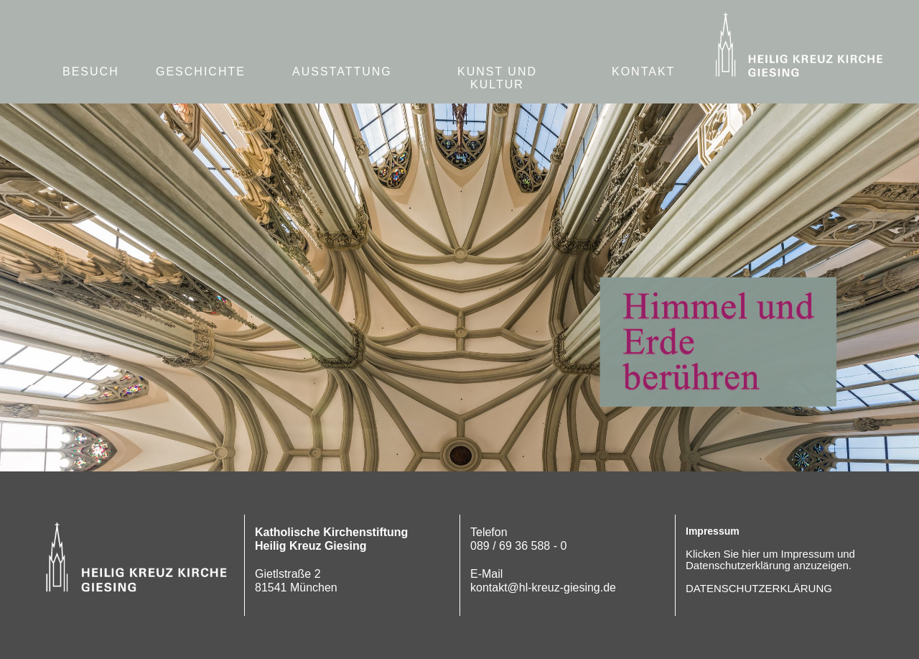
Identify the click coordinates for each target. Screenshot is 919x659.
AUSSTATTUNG (342, 71)
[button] (643, 72)
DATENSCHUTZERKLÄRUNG (759, 588)
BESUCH (90, 71)
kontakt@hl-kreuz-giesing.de (543, 587)
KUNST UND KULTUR (497, 78)
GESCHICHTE (201, 71)
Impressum (713, 531)
